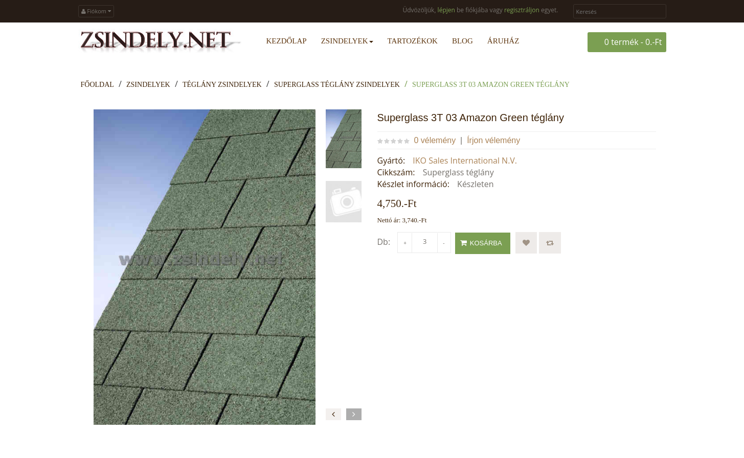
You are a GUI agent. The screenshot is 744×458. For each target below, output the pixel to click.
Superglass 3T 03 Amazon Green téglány (491, 84)
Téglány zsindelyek (222, 84)
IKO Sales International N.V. (465, 160)
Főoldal (97, 84)
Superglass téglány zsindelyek (337, 84)
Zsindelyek (148, 84)
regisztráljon (521, 10)
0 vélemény (435, 140)
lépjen (446, 10)
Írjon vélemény (493, 140)
